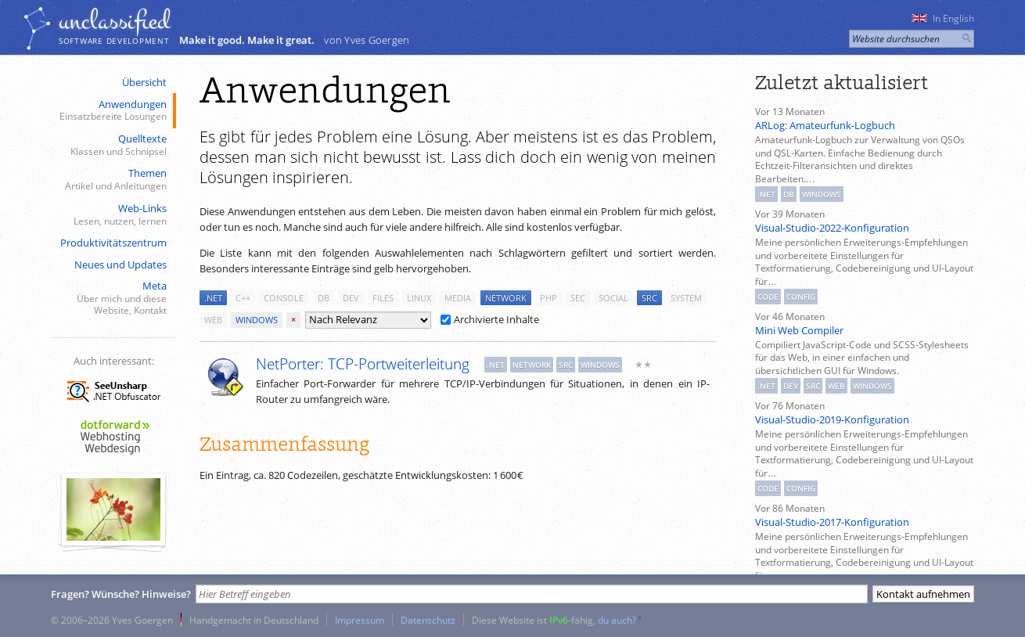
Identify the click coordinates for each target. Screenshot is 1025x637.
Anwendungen (112, 110)
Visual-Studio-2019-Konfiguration (832, 419)
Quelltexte (112, 145)
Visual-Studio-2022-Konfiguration (832, 228)
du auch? (617, 620)
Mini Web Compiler (799, 330)
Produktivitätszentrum (113, 243)
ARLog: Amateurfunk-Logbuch (825, 125)
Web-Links (112, 215)
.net (213, 298)
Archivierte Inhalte (490, 319)
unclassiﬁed (114, 21)
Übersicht (144, 82)
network (506, 298)
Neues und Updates (120, 264)
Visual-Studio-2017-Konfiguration (832, 522)
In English (943, 18)
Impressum (359, 620)
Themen (112, 179)
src (649, 298)
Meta (112, 298)
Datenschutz (428, 620)
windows (257, 320)
